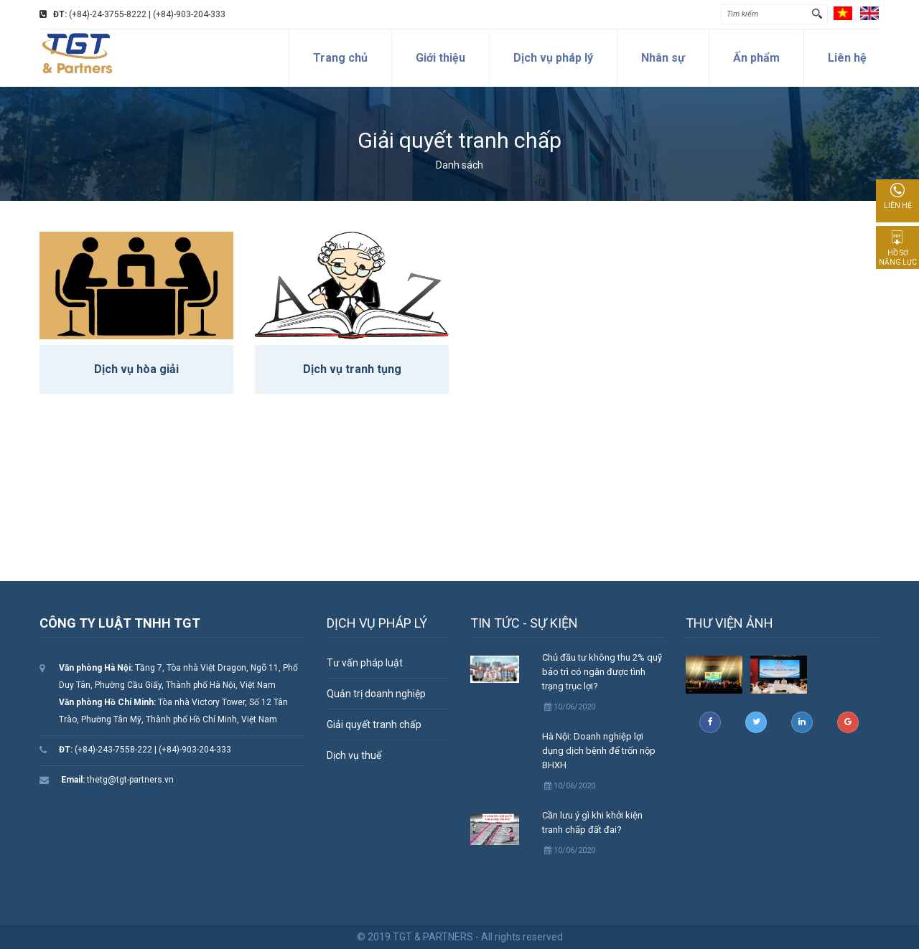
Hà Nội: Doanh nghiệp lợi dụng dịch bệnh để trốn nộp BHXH (599, 750)
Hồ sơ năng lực (898, 248)
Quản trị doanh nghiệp (376, 693)
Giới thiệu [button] (440, 58)
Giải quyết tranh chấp (374, 724)
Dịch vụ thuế (354, 755)
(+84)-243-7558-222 (105, 750)
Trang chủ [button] (340, 58)
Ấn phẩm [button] (756, 58)
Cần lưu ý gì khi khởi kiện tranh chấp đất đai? (592, 822)
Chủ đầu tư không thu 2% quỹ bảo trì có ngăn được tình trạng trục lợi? (602, 671)
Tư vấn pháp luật (365, 663)
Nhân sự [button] (663, 58)
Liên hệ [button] (847, 58)
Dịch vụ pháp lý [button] (553, 58)
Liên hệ (898, 196)
